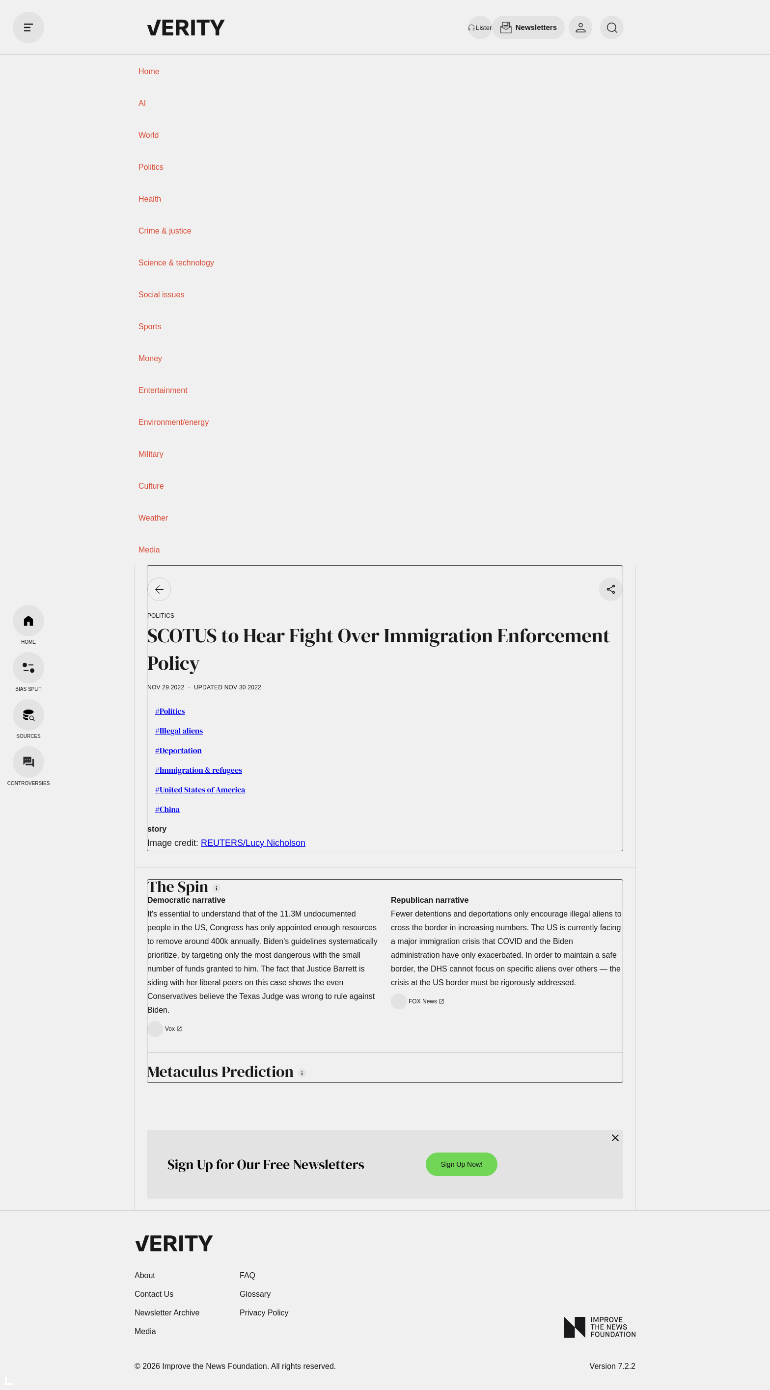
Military (151, 454)
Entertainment (163, 390)
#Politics (170, 711)
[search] (612, 27)
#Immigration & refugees (198, 769)
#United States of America (200, 789)
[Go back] (159, 589)
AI (142, 103)
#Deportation (178, 750)
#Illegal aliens (179, 730)
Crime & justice (165, 231)
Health (149, 199)
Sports (149, 326)
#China (167, 809)
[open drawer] (28, 27)
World (148, 135)
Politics (151, 167)
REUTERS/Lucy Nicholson (253, 843)
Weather (153, 518)
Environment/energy (173, 422)
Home (149, 71)
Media (149, 550)
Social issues (161, 294)
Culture (151, 486)
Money (150, 358)
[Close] (615, 1138)
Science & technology (176, 263)
